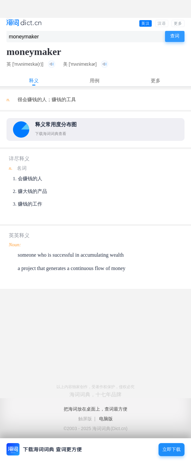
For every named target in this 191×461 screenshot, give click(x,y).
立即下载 (171, 449)
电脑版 (106, 418)
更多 (178, 23)
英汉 (145, 23)
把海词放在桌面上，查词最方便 (95, 409)
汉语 (162, 23)
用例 (94, 80)
